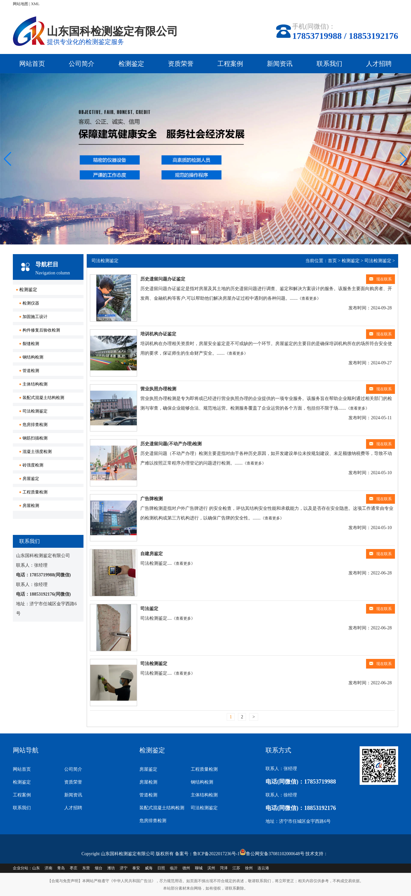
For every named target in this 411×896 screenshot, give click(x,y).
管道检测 (30, 370)
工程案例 (230, 63)
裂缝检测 (30, 343)
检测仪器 (30, 303)
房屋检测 (30, 505)
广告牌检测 (151, 498)
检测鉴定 (131, 63)
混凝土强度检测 (37, 451)
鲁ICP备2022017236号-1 (216, 853)
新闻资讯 (280, 63)
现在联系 (380, 279)
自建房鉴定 (151, 553)
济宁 (123, 868)
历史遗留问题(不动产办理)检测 (171, 443)
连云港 (263, 868)
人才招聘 (379, 63)
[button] (403, 159)
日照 (161, 868)
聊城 (199, 868)
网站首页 (32, 63)
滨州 (211, 868)
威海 (149, 868)
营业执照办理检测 (158, 388)
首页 (332, 260)
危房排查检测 (35, 424)
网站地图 (20, 4)
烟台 (98, 868)
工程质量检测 (35, 492)
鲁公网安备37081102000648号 (275, 853)
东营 (86, 868)
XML (35, 4)
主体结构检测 (35, 384)
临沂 (174, 868)
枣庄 (73, 868)
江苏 (236, 868)
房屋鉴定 (30, 478)
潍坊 (111, 868)
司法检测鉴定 (35, 411)
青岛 (61, 868)
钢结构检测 (32, 357)
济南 (48, 868)
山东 (36, 868)
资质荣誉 (181, 63)
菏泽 (224, 868)
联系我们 (329, 63)
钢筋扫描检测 (35, 438)
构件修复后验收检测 (41, 330)
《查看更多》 (309, 298)
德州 (186, 868)
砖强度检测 (32, 465)
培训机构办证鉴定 (158, 334)
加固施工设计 (35, 316)
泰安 (136, 868)
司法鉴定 (149, 608)
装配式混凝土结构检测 (43, 397)
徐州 (249, 868)
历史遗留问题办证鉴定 (162, 279)
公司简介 (81, 63)
